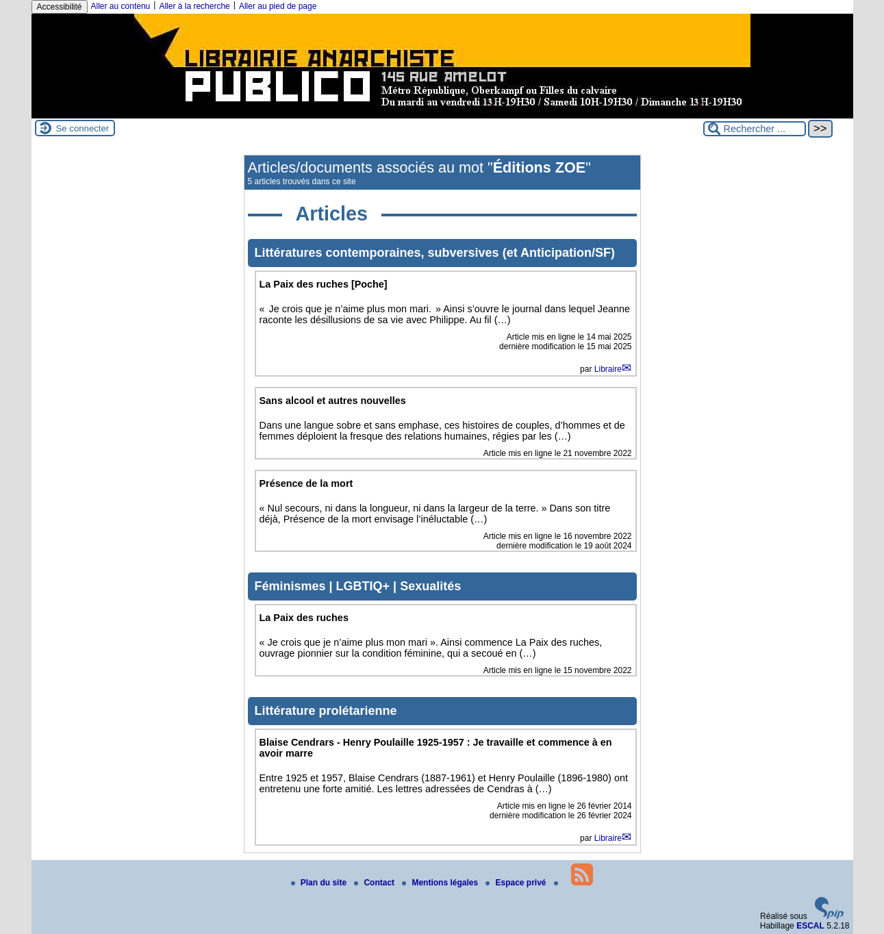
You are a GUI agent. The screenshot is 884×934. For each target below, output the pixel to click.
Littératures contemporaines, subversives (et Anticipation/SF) (435, 253)
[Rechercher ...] (754, 128)
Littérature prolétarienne (326, 711)
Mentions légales (441, 882)
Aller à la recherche (194, 6)
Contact (375, 882)
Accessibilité (59, 7)
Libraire (608, 369)
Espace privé (516, 882)
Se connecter (83, 128)
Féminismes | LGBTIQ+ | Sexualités (358, 586)
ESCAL (810, 926)
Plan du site (320, 882)
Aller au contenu (121, 6)
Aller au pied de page (277, 6)
